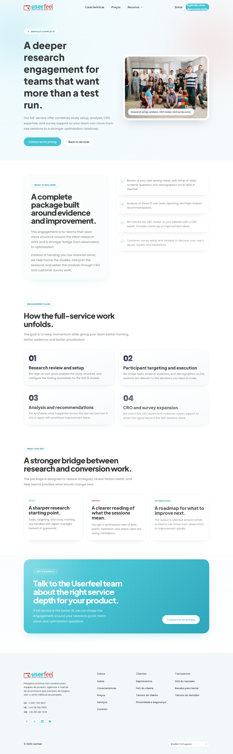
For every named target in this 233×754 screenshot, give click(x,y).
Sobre (100, 681)
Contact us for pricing (42, 141)
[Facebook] (27, 721)
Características (94, 7)
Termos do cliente (147, 695)
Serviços (102, 702)
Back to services (79, 141)
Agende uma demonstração (197, 7)
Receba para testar (187, 688)
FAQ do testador (185, 681)
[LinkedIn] (42, 721)
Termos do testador (187, 695)
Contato (102, 709)
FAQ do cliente (144, 688)
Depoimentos (144, 681)
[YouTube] (50, 721)
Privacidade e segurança (151, 702)
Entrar (179, 7)
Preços (116, 7)
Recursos (135, 7)
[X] (34, 721)
